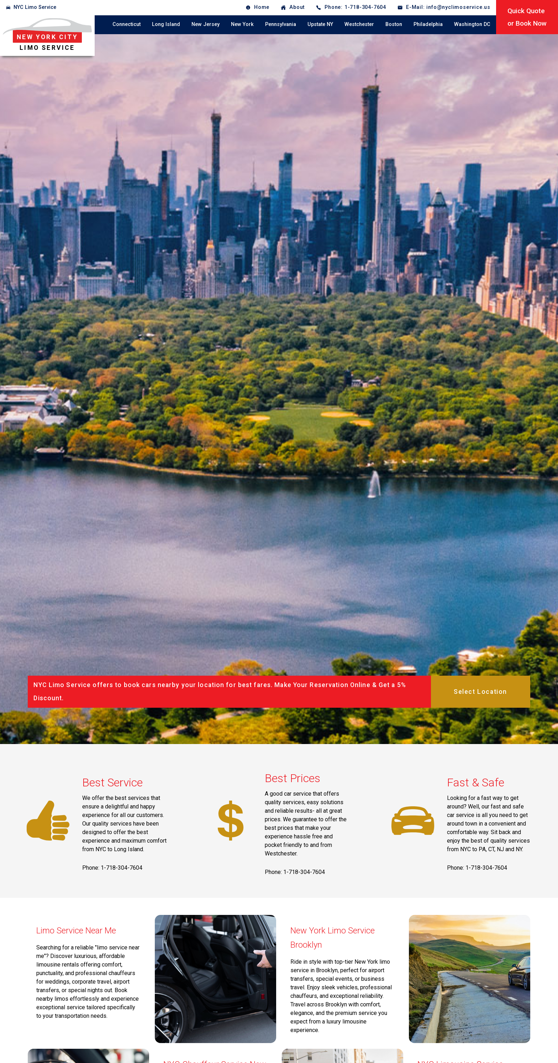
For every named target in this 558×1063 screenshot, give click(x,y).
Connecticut (126, 24)
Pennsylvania (280, 24)
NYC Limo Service (35, 7)
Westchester (359, 24)
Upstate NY (320, 24)
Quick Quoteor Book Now (527, 17)
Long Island (166, 24)
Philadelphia (428, 24)
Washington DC (472, 24)
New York (242, 24)
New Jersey (205, 24)
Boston (393, 24)
